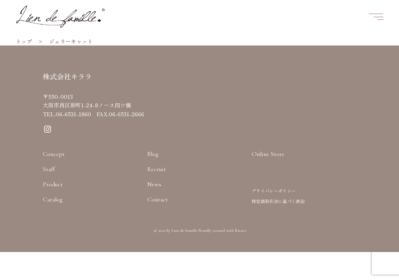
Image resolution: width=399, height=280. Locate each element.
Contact (157, 199)
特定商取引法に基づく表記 (278, 201)
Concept (54, 154)
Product (53, 184)
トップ (24, 41)
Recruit (156, 169)
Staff (49, 169)
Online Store (268, 154)
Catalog (52, 199)
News (154, 184)
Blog (152, 154)
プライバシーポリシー (274, 190)
